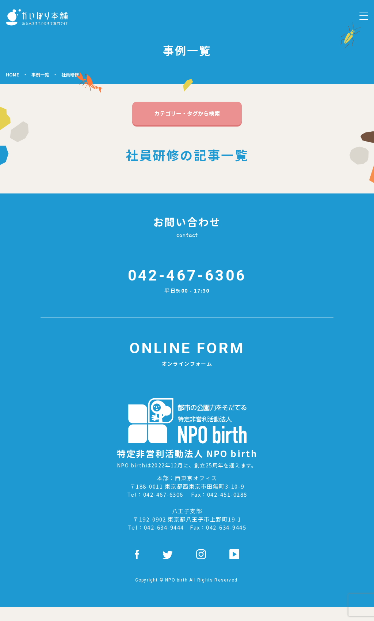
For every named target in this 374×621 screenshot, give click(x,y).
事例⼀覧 (40, 74)
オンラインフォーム (187, 366)
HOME (12, 74)
